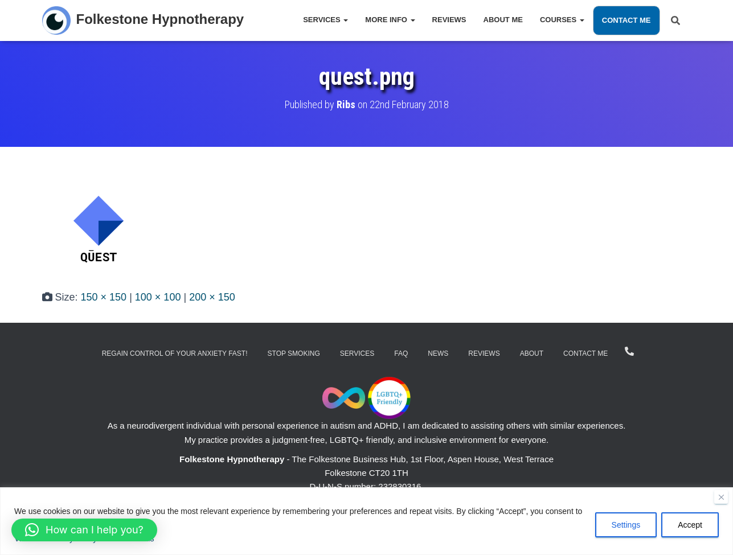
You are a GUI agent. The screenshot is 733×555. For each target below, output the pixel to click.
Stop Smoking (294, 353)
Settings (626, 524)
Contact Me (626, 20)
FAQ (401, 353)
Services (325, 19)
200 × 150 (212, 297)
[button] (84, 530)
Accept (690, 524)
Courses (562, 19)
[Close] (721, 497)
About (531, 353)
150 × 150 (104, 297)
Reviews (449, 19)
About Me (503, 19)
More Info (390, 19)
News (438, 353)
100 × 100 (158, 297)
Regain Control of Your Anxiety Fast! (175, 353)
